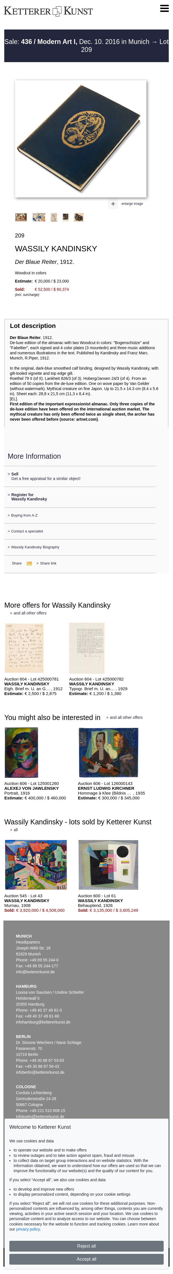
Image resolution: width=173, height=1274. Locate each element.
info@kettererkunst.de (35, 972)
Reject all (86, 1246)
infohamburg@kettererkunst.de (43, 1022)
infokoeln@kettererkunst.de (40, 1116)
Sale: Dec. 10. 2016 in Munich (78, 41)
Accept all (86, 1259)
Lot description (33, 325)
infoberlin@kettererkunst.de (40, 1072)
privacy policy (28, 1229)
